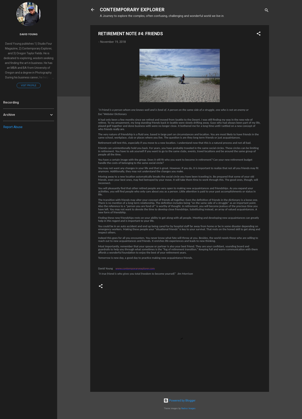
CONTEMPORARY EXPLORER (132, 9)
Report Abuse (13, 127)
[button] (258, 34)
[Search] (266, 11)
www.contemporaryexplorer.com (135, 268)
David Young (29, 34)
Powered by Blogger (180, 400)
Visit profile (28, 85)
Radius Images (188, 408)
